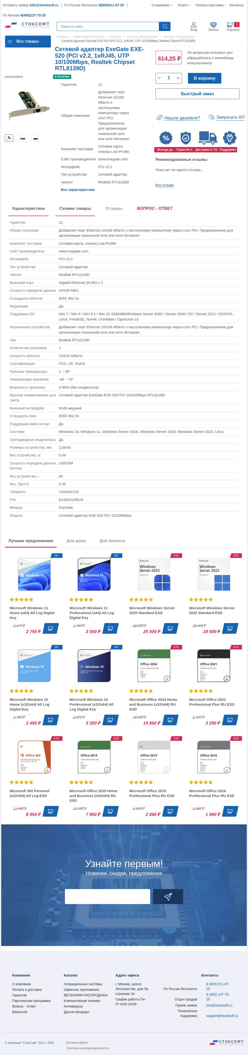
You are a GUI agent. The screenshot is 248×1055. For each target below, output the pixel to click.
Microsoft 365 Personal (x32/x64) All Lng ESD (29, 793)
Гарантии (19, 995)
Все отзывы (164, 185)
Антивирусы (73, 1006)
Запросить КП (231, 117)
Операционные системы (83, 984)
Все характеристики (78, 190)
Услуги (183, 5)
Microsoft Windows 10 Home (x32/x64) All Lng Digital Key (30, 704)
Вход (193, 29)
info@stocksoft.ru (44, 5)
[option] (9, 138)
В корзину (204, 78)
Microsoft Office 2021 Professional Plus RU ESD (211, 701)
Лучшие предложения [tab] (30, 541)
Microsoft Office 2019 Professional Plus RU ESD (152, 793)
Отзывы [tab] (114, 208)
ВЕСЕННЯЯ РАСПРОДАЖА (86, 995)
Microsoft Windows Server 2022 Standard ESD (212, 610)
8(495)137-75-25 (33, 15)
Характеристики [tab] (28, 208)
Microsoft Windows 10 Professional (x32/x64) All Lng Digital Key (91, 704)
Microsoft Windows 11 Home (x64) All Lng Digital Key (32, 613)
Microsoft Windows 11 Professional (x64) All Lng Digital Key (92, 613)
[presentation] (154, 209)
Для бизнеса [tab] (112, 541)
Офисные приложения (81, 990)
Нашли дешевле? (182, 118)
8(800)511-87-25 (111, 5)
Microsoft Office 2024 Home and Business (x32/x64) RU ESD (153, 704)
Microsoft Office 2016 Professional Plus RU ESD (211, 793)
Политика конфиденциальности (87, 1048)
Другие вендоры (76, 1012)
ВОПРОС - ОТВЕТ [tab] (155, 208)
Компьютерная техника (82, 1001)
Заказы (213, 29)
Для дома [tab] (76, 541)
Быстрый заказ (197, 93)
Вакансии (19, 1012)
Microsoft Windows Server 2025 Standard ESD (152, 610)
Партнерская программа (31, 1001)
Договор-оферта (77, 1042)
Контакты (236, 5)
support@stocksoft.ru (222, 1016)
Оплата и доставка (208, 5)
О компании (161, 5)
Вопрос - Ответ (24, 1006)
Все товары (27, 41)
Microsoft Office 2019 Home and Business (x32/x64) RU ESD (93, 796)
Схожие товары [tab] (75, 208)
